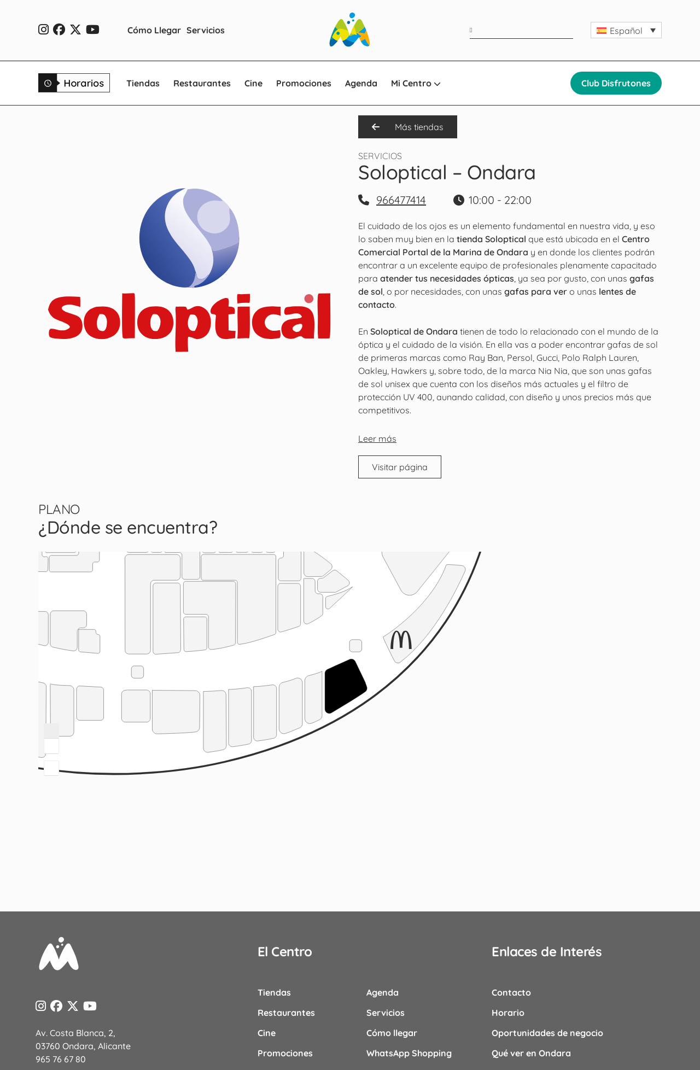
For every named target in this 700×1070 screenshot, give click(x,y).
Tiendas (143, 83)
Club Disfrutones (616, 83)
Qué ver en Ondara (531, 1053)
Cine (253, 83)
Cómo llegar (391, 1032)
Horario (508, 1012)
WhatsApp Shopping (409, 1053)
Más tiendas (408, 126)
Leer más (377, 438)
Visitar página (400, 466)
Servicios (205, 30)
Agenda (361, 83)
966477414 (401, 200)
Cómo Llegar (154, 30)
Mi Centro (416, 83)
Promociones (303, 83)
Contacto (511, 992)
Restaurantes (202, 83)
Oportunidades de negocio (547, 1032)
